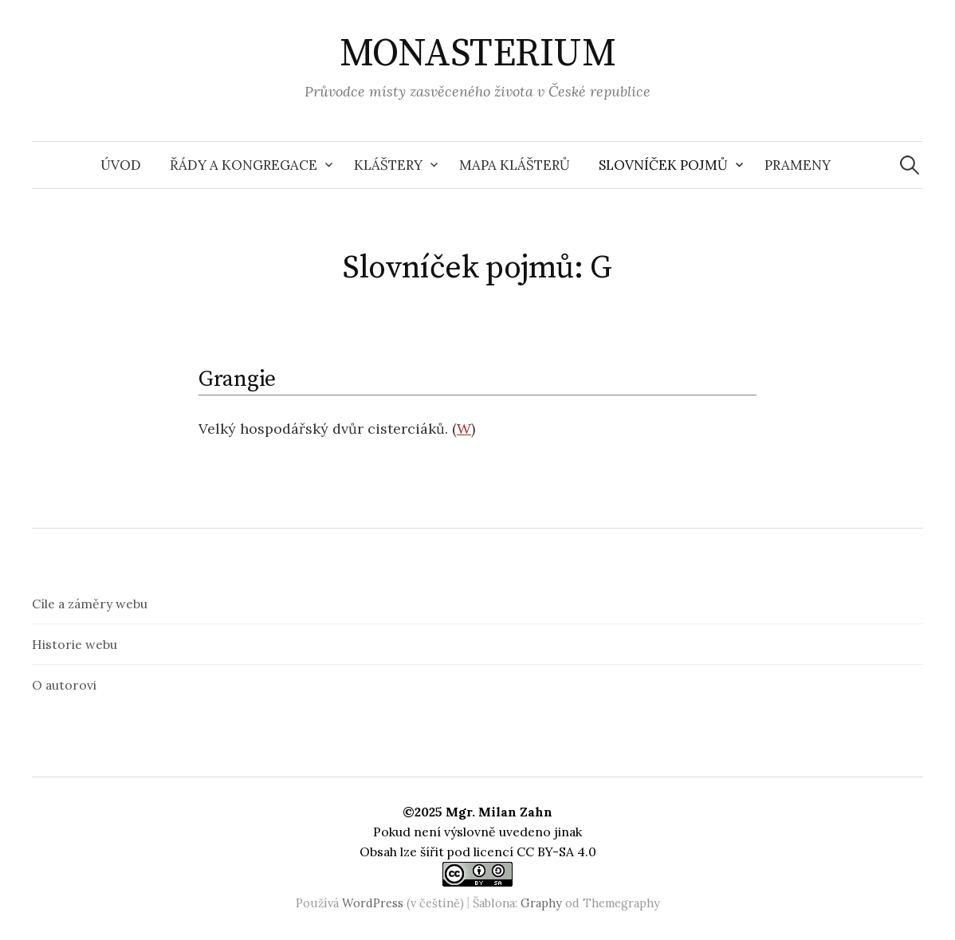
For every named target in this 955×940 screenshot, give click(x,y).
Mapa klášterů (514, 165)
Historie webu (74, 644)
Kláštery (388, 165)
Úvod (120, 165)
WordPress (372, 903)
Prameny (797, 165)
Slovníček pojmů (663, 165)
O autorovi (64, 685)
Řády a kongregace (243, 165)
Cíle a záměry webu (89, 604)
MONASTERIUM (478, 54)
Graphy (541, 903)
